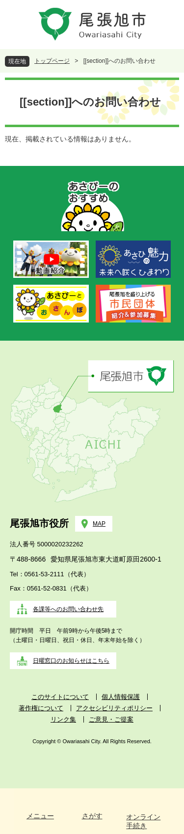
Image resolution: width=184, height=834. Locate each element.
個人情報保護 (121, 696)
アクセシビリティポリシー (114, 708)
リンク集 (63, 719)
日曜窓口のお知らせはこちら (71, 660)
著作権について (41, 708)
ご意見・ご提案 (111, 719)
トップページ (52, 60)
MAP (99, 523)
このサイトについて (60, 696)
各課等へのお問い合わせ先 (68, 609)
